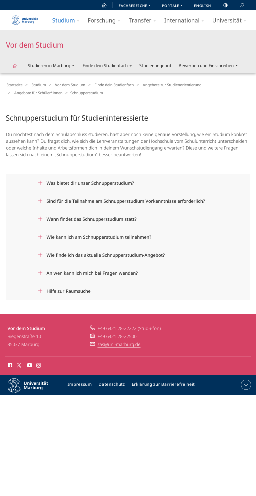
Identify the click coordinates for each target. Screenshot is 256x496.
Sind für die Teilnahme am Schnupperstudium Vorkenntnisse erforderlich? (125, 199)
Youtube (29, 364)
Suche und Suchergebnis (239, 5)
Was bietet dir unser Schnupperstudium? (90, 181)
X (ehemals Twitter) (18, 364)
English (202, 5)
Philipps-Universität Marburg (32, 388)
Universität (230, 20)
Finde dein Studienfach (108, 66)
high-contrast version (222, 5)
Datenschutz (113, 384)
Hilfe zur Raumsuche (68, 289)
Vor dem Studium (18, 68)
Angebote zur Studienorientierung (161, 84)
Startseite (14, 84)
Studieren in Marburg (53, 66)
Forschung (105, 20)
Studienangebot (155, 65)
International (185, 20)
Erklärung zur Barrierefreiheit (162, 384)
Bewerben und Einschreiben (209, 66)
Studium (67, 20)
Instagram (39, 364)
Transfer (143, 20)
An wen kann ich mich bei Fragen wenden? (92, 271)
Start (101, 5)
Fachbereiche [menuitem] (136, 6)
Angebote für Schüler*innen (221, 84)
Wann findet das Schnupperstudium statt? (91, 217)
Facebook (9, 364)
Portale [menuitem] (173, 6)
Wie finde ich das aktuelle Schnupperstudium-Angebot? (105, 253)
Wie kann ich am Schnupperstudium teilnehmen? (98, 235)
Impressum (82, 384)
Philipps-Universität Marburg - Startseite (25, 18)
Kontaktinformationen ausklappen (245, 383)
